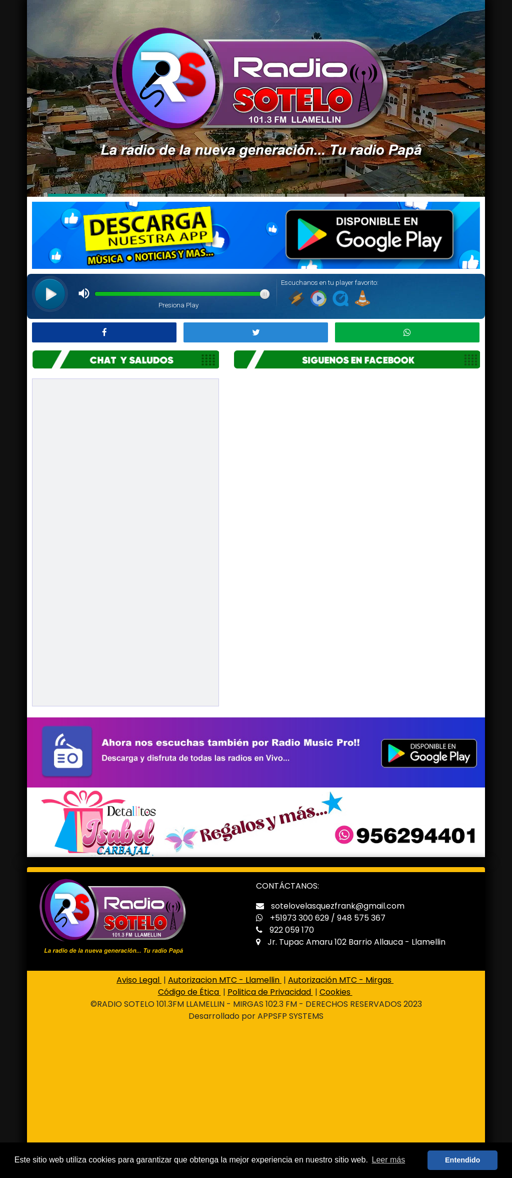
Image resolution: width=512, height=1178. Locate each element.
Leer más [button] (389, 1159)
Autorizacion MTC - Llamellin (225, 980)
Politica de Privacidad (270, 992)
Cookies (336, 992)
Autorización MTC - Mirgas (341, 980)
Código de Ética (189, 992)
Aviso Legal (139, 980)
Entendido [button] (462, 1160)
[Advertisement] (256, 1104)
